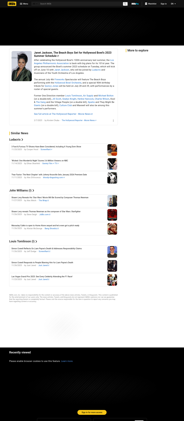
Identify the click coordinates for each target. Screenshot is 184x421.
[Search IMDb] (80, 4)
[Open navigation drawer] (23, 4)
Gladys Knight (69, 99)
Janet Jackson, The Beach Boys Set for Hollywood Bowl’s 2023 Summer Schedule (72, 54)
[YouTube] (72, 388)
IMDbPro (81, 398)
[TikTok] (47, 388)
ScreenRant (46, 149)
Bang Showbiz (52, 228)
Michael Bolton (106, 95)
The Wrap (44, 200)
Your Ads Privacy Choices (138, 403)
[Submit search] (125, 4)
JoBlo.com (44, 214)
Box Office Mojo (100, 398)
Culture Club (65, 105)
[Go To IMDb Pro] (135, 3)
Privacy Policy (108, 403)
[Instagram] (55, 388)
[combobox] (80, 4)
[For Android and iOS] (139, 386)
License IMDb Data (124, 398)
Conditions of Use (88, 403)
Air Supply (88, 95)
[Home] (12, 4)
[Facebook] (81, 388)
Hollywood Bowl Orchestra (68, 82)
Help (52, 398)
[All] (35, 4)
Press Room (39, 403)
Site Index (66, 398)
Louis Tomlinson (73, 95)
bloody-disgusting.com (54, 177)
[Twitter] (64, 388)
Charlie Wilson (102, 99)
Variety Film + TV (50, 163)
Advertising (56, 403)
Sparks (91, 102)
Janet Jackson (61, 70)
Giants (37, 105)
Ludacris (96, 70)
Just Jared (43, 265)
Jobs (70, 403)
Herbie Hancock (85, 99)
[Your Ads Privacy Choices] (121, 403)
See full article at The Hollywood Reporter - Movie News (63, 114)
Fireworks (60, 79)
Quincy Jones (51, 86)
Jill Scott (56, 99)
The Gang (41, 102)
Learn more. (67, 322)
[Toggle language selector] (172, 3)
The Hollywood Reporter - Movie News (79, 120)
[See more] (113, 120)
